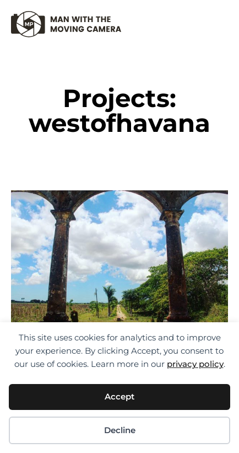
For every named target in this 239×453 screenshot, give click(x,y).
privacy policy (195, 364)
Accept (119, 396)
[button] (219, 20)
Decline (119, 430)
